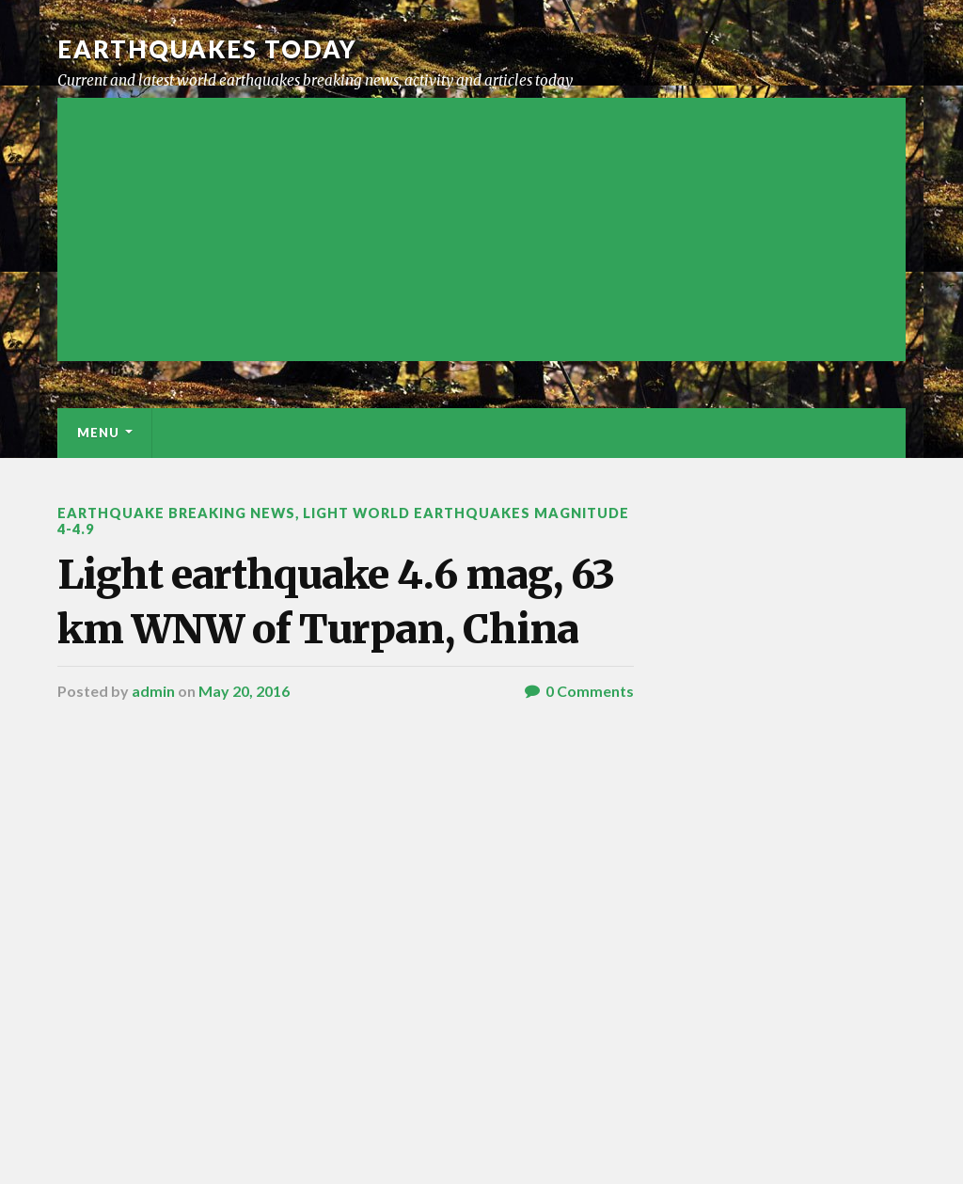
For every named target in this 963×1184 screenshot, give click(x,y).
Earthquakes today (207, 49)
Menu (98, 432)
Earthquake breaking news (176, 513)
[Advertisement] (481, 229)
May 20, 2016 (244, 691)
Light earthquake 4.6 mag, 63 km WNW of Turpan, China (335, 601)
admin (153, 691)
